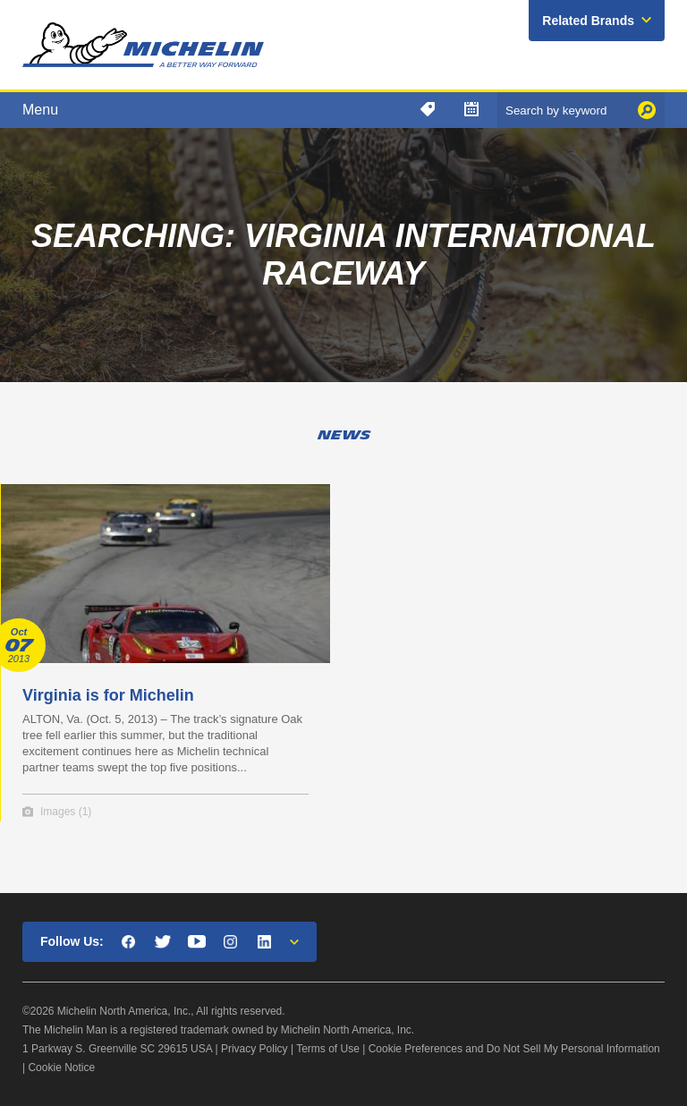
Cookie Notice (61, 1067)
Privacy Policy (254, 1048)
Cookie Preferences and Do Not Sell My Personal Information (514, 1048)
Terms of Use (328, 1048)
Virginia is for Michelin (108, 695)
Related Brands (588, 20)
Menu (40, 109)
